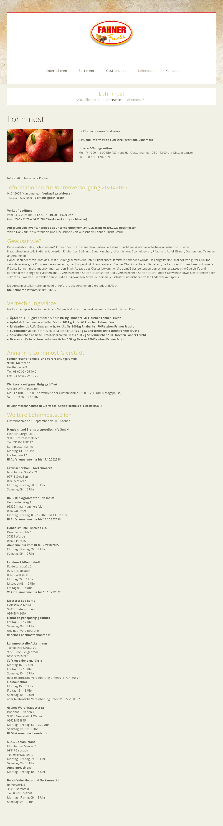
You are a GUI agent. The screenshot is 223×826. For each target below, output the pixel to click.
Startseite (113, 100)
